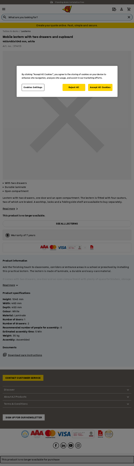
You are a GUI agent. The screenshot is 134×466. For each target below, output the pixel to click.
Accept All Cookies (100, 87)
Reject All (74, 87)
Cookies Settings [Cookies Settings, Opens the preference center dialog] (33, 87)
